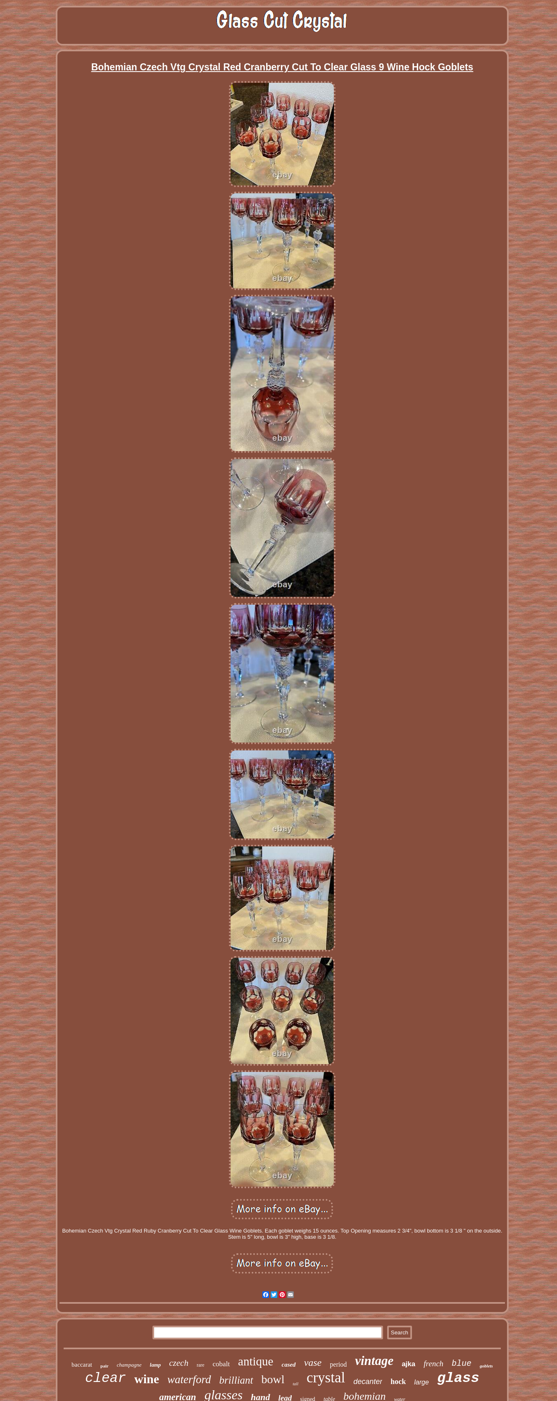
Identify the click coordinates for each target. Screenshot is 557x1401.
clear (105, 1378)
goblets (486, 1365)
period (338, 1364)
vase (313, 1362)
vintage (374, 1360)
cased (288, 1364)
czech (178, 1363)
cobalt (221, 1364)
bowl (273, 1379)
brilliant (236, 1380)
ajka (408, 1364)
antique (255, 1361)
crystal (326, 1378)
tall (295, 1384)
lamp (155, 1365)
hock (398, 1381)
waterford (189, 1379)
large (421, 1382)
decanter (367, 1381)
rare (201, 1365)
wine (146, 1379)
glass (458, 1378)
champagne (129, 1365)
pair (104, 1365)
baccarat (81, 1364)
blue (461, 1363)
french (433, 1363)
